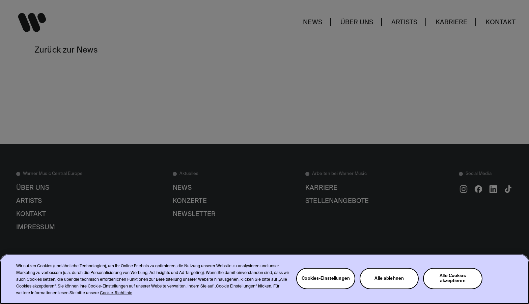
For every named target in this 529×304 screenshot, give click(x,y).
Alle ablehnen (389, 278)
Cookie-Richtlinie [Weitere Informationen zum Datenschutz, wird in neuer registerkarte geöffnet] (116, 293)
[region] (264, 279)
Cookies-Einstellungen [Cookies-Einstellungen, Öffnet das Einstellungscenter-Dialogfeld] (326, 278)
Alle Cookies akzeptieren (453, 278)
